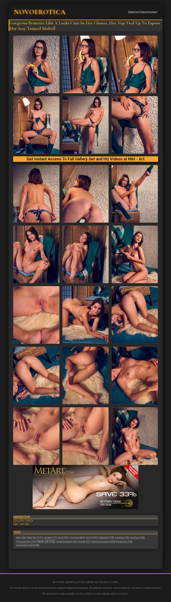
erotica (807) (77, 537)
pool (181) (92, 537)
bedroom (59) (124, 541)
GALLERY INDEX (23, 520)
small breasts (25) (66, 541)
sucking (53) (122, 537)
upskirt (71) (50, 537)
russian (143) (137, 537)
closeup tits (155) (26, 541)
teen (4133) (46, 541)
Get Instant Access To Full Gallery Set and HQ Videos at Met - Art (85, 159)
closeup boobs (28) (27, 545)
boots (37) (84, 541)
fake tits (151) (35, 537)
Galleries (133, 12)
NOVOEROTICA (40, 12)
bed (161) (63, 537)
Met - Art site (21, 524)
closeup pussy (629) (103, 541)
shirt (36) (21, 537)
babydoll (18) (106, 537)
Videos (143, 12)
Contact (152, 12)
